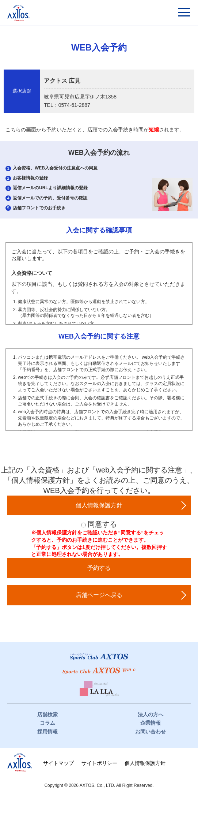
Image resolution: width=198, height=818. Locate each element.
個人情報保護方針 (145, 763)
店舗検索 (47, 714)
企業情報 (150, 723)
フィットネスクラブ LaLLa (99, 689)
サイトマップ (58, 763)
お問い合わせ (150, 732)
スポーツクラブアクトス (18, 13)
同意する (102, 524)
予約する (99, 568)
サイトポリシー (99, 763)
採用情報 (47, 732)
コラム (47, 723)
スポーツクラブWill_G (99, 671)
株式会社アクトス (19, 762)
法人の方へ (150, 714)
